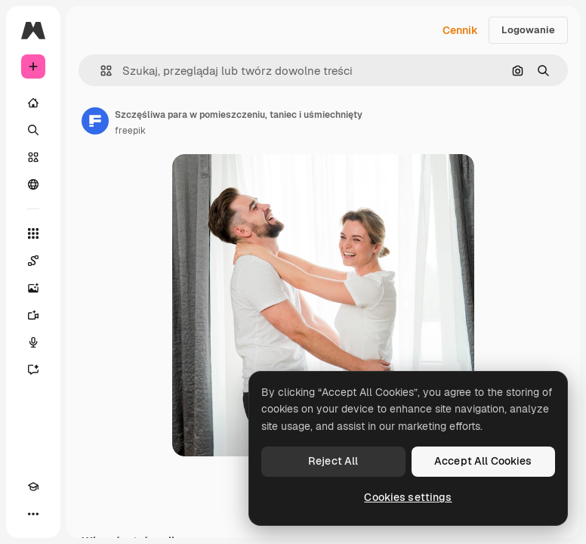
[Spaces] (33, 261)
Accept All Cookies (483, 461)
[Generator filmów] (33, 315)
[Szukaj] (33, 130)
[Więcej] (33, 514)
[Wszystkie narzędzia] (33, 233)
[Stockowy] (33, 157)
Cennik (460, 30)
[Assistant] (33, 369)
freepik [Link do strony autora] (130, 131)
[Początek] (33, 103)
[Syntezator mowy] (33, 342)
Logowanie (528, 29)
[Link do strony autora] (95, 120)
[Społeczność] (33, 184)
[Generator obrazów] (33, 288)
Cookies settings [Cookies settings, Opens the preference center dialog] (408, 497)
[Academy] (33, 486)
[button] (100, 70)
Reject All (333, 461)
